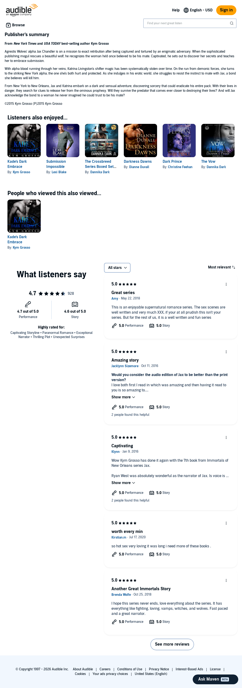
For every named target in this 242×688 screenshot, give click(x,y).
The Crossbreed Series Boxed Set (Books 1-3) (99, 166)
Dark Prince (172, 161)
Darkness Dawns (138, 161)
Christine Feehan (180, 167)
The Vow (208, 161)
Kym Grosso (21, 172)
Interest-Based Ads (189, 669)
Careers (105, 669)
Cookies (80, 674)
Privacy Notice (159, 669)
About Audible (83, 669)
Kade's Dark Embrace (17, 239)
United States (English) (151, 674)
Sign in (226, 10)
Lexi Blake (59, 172)
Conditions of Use (129, 669)
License (215, 669)
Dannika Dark (100, 172)
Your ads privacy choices (110, 674)
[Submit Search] (232, 23)
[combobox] (189, 23)
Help (176, 10)
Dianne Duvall (139, 167)
